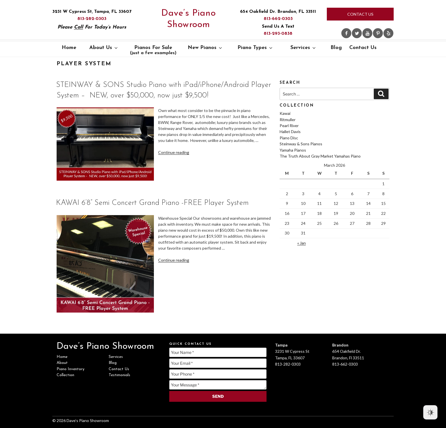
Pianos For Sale (153, 50)
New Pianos (205, 47)
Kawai (285, 113)
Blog (336, 47)
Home (69, 47)
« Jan (301, 243)
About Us (104, 47)
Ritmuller (288, 119)
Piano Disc (289, 137)
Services (303, 47)
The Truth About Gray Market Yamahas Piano (320, 156)
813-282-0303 (91, 19)
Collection (65, 375)
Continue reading (173, 152)
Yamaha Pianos (293, 150)
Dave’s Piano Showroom (188, 19)
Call (78, 27)
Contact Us (360, 14)
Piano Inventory (70, 369)
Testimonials (119, 375)
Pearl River (289, 125)
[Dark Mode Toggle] (430, 412)
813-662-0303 (278, 19)
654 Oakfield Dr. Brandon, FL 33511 (278, 11)
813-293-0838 (278, 33)
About (62, 363)
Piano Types (255, 47)
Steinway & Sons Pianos (301, 143)
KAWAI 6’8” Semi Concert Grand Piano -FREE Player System (152, 203)
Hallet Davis (290, 131)
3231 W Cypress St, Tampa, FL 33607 (91, 11)
